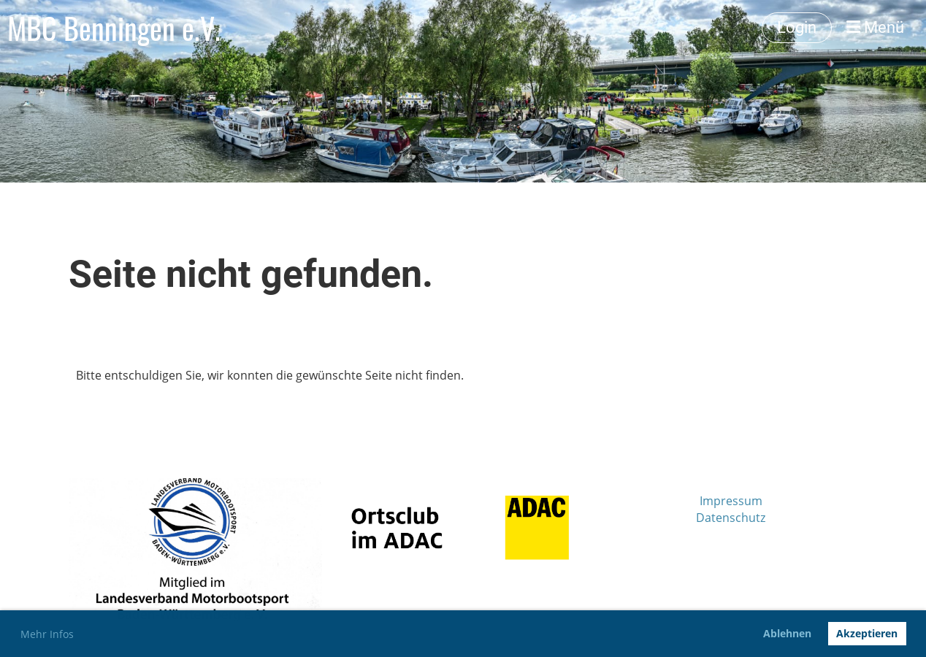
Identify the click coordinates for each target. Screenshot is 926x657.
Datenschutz (730, 518)
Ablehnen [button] (787, 633)
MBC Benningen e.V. (114, 27)
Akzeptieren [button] (867, 633)
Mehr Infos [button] (47, 634)
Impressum (731, 501)
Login (796, 27)
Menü (875, 27)
